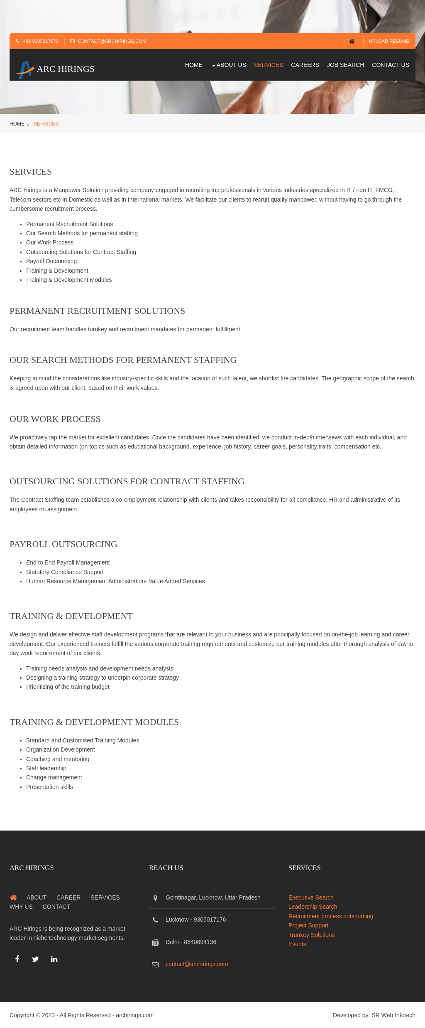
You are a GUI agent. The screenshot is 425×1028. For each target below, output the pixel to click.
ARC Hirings (55, 69)
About (36, 897)
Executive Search (311, 897)
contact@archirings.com (197, 964)
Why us (21, 906)
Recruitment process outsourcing (331, 916)
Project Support (308, 925)
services (46, 124)
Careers (305, 65)
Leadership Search (312, 906)
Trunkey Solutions (311, 935)
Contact (57, 906)
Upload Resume (389, 41)
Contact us (390, 65)
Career (68, 897)
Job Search (345, 65)
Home (194, 65)
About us (231, 65)
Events (297, 944)
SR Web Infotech (393, 1015)
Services (268, 65)
